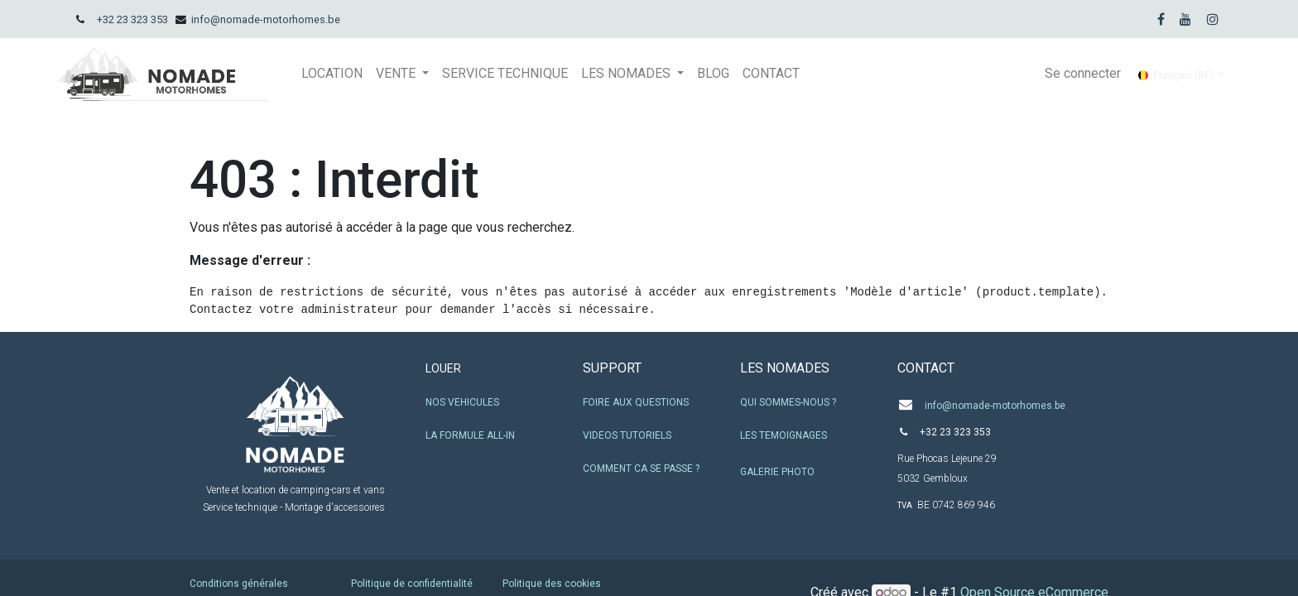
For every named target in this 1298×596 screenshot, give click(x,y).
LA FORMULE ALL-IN (470, 435)
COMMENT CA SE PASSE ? (641, 468)
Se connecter (1083, 73)
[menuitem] (332, 73)
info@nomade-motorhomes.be (265, 19)
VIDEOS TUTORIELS (627, 435)
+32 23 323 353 (132, 19)
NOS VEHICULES (462, 402)
